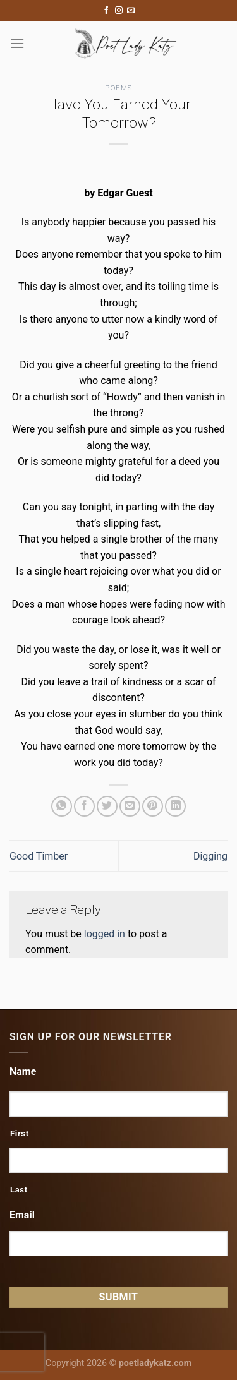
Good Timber (38, 856)
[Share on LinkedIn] (175, 806)
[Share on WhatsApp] (61, 806)
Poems (118, 87)
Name (22, 1071)
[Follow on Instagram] (119, 10)
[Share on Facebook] (84, 806)
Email (22, 1215)
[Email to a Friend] (129, 806)
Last (19, 1189)
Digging (210, 856)
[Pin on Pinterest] (152, 806)
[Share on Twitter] (107, 806)
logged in (104, 934)
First (19, 1133)
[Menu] (17, 43)
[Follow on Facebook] (106, 10)
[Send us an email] (131, 10)
